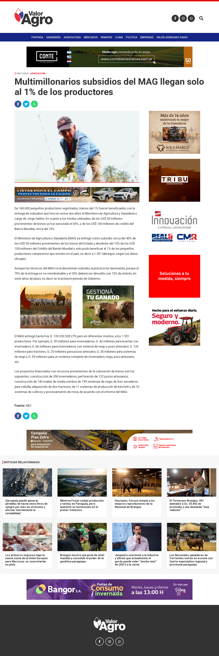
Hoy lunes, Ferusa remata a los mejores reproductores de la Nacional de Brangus (135, 504)
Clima (119, 37)
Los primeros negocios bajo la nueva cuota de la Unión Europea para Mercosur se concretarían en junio (26, 560)
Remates (106, 37)
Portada (37, 37)
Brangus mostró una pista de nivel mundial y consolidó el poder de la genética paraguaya (82, 558)
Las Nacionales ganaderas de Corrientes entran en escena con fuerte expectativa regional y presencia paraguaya (191, 560)
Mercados (91, 37)
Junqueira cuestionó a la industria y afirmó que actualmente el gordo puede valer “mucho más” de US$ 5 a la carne (136, 560)
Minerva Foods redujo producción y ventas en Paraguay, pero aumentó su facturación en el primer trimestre (82, 505)
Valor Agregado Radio (172, 37)
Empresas (146, 37)
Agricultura (72, 37)
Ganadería (53, 37)
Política (131, 37)
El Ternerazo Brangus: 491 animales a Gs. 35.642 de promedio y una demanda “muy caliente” (189, 505)
